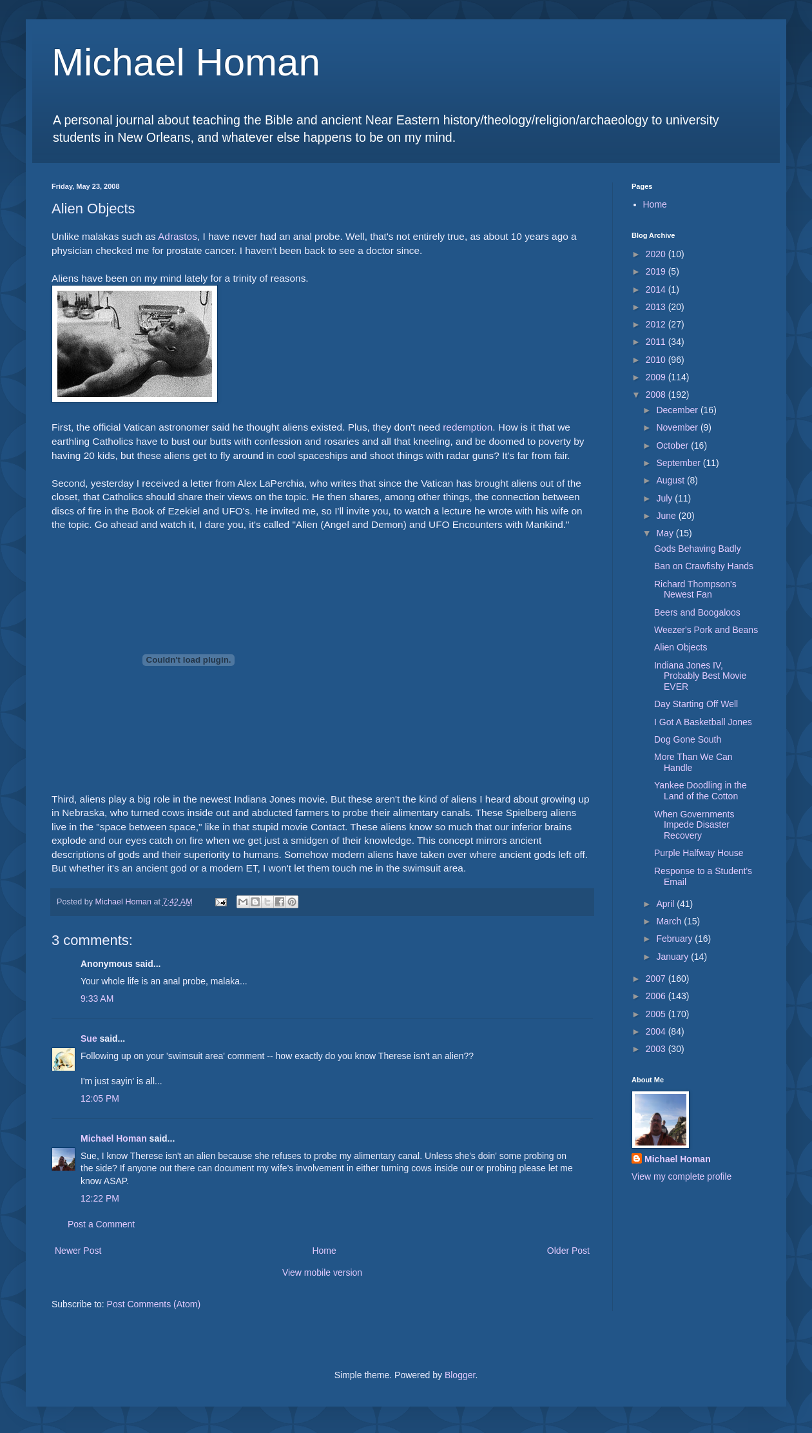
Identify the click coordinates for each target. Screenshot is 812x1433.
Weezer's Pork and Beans (706, 630)
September (679, 463)
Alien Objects (680, 647)
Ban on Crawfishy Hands (703, 566)
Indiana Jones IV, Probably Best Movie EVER (700, 676)
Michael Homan (186, 62)
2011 (657, 341)
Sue (89, 1038)
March (670, 921)
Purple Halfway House (699, 853)
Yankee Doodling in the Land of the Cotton (700, 790)
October (673, 445)
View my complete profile (681, 1176)
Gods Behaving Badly (697, 548)
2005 (657, 1014)
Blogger (460, 1375)
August (671, 480)
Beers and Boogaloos (697, 612)
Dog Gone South (687, 739)
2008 (657, 394)
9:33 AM (97, 998)
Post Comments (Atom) (153, 1304)
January (673, 956)
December (678, 410)
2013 (657, 307)
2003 (657, 1049)
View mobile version (322, 1272)
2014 (657, 289)
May (665, 533)
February (675, 938)
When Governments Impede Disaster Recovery (694, 825)
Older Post (568, 1250)
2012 (657, 324)
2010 (657, 360)
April (666, 904)
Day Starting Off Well (696, 704)
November (678, 427)
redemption (467, 427)
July (665, 498)
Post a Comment (101, 1224)
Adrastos (177, 236)
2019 (657, 271)
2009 (657, 377)
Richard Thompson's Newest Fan (695, 589)
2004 (657, 1031)
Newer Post (78, 1250)
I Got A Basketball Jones (703, 722)
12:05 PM (100, 1098)
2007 (657, 978)
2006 (657, 996)
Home (324, 1250)
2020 (657, 254)
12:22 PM (100, 1198)
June (667, 516)
